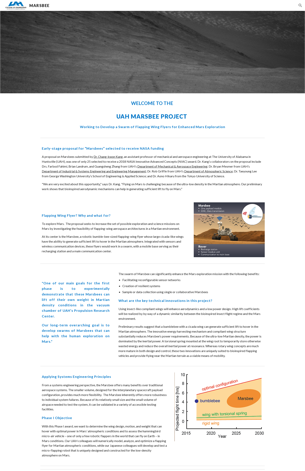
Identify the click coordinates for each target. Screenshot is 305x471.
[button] (300, 5)
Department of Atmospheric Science (208, 171)
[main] (152, 114)
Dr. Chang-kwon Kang (108, 156)
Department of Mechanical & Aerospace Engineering (172, 166)
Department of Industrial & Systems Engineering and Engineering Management (94, 171)
